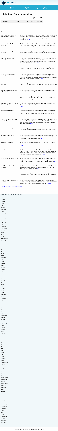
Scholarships (5, 7)
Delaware (3, 341)
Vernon (2, 309)
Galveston (3, 246)
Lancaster (3, 263)
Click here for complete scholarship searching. (11, 186)
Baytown (3, 207)
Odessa (2, 282)
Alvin (2, 197)
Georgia (3, 344)
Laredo (2, 265)
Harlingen (3, 250)
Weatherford (4, 315)
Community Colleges (26, 8)
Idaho (2, 350)
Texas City (3, 304)
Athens (2, 203)
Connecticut (3, 337)
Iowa (2, 348)
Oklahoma (3, 395)
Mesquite (3, 279)
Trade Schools (36, 8)
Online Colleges (45, 8)
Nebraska (3, 381)
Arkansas (3, 329)
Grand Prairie (4, 248)
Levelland (3, 267)
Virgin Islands (4, 416)
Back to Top (41, 429)
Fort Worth (3, 240)
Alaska (2, 325)
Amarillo (3, 199)
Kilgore (2, 259)
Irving (2, 255)
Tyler (2, 306)
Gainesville (3, 244)
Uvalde (2, 308)
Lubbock (3, 269)
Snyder (2, 296)
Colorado (3, 335)
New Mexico (3, 387)
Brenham (3, 217)
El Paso (2, 236)
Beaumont (3, 209)
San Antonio (3, 294)
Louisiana (3, 360)
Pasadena (3, 288)
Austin (2, 205)
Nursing (53, 7)
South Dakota (4, 406)
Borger (2, 215)
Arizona (2, 331)
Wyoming (3, 426)
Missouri (3, 372)
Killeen (2, 261)
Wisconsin (3, 422)
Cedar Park (3, 222)
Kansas (2, 356)
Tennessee (3, 408)
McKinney (3, 277)
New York (3, 391)
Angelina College (5, 21)
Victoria (2, 311)
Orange (2, 284)
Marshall (3, 273)
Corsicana (3, 230)
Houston (3, 253)
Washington (3, 420)
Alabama (3, 327)
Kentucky (3, 358)
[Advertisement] (23, 26)
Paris (2, 286)
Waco (2, 313)
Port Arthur (3, 290)
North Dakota (4, 379)
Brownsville (3, 219)
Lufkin (2, 271)
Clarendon (3, 226)
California (3, 333)
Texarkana (3, 302)
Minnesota (3, 370)
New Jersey (3, 385)
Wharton (3, 319)
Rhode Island (4, 402)
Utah (2, 412)
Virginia (2, 414)
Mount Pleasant (4, 280)
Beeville (2, 211)
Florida (2, 343)
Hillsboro (3, 251)
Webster (3, 317)
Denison (3, 234)
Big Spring (3, 213)
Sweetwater (3, 298)
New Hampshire (4, 383)
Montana (3, 375)
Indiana (2, 354)
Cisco (2, 224)
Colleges (20, 7)
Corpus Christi (4, 228)
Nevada (2, 389)
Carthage (3, 220)
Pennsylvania (4, 399)
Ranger (2, 292)
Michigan (3, 368)
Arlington (3, 201)
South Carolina (4, 404)
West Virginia (4, 424)
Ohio (2, 393)
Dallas (2, 232)
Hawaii (2, 346)
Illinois (2, 352)
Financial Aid (12, 8)
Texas (2, 410)
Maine (2, 366)
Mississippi (3, 373)
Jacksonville (3, 257)
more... (30, 39)
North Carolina (4, 377)
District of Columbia (5, 339)
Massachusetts (4, 362)
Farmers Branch (4, 238)
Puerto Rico (3, 401)
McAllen (2, 275)
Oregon (2, 397)
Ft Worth (3, 242)
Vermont (3, 418)
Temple (2, 300)
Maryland (3, 364)
